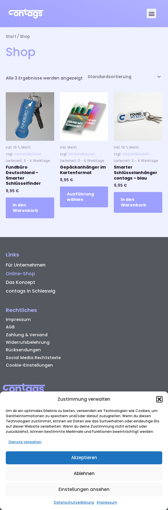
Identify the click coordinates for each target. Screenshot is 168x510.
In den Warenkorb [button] (25, 207)
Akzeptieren (84, 457)
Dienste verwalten (25, 441)
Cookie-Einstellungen (29, 365)
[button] (159, 399)
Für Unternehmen (26, 265)
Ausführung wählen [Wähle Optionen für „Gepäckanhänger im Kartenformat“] (80, 196)
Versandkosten (27, 154)
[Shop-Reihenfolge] (123, 77)
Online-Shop (20, 273)
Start (11, 36)
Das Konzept (20, 282)
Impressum (107, 502)
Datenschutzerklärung (74, 502)
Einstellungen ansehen (84, 489)
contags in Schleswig (30, 291)
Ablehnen (84, 473)
